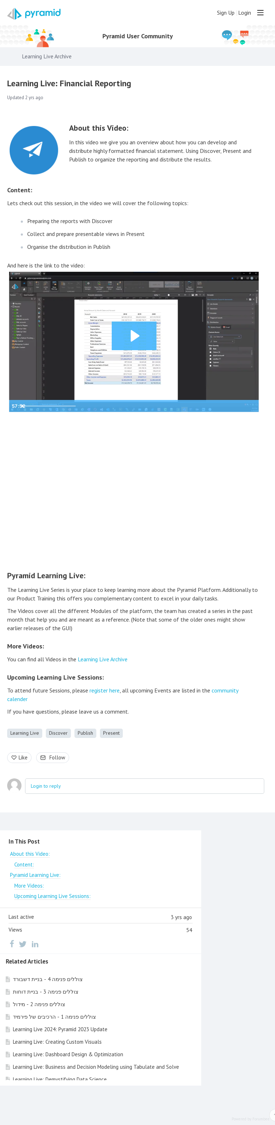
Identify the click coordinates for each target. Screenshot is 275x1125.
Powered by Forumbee (251, 1119)
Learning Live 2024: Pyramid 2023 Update (60, 1029)
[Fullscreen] (252, 406)
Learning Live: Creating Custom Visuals (57, 1041)
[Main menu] (260, 12)
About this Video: (98, 128)
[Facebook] (12, 944)
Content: (19, 190)
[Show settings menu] (237, 406)
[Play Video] (16, 406)
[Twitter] (23, 944)
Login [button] (244, 12)
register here (105, 690)
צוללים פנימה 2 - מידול (39, 1004)
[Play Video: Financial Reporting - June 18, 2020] (134, 336)
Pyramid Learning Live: (46, 575)
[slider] (127, 406)
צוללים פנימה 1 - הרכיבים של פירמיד (54, 1016)
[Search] (207, 12)
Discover (58, 733)
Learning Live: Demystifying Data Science (60, 1079)
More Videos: (25, 646)
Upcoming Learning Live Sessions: (55, 677)
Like (23, 757)
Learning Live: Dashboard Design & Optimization (68, 1054)
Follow (57, 757)
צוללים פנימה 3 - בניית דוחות (45, 991)
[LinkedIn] (35, 944)
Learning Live (24, 733)
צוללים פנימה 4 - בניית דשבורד (48, 979)
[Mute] (223, 406)
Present (111, 733)
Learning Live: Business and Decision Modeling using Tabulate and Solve (96, 1066)
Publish (85, 733)
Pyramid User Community (137, 36)
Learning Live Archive (47, 56)
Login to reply (46, 786)
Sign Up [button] (226, 12)
